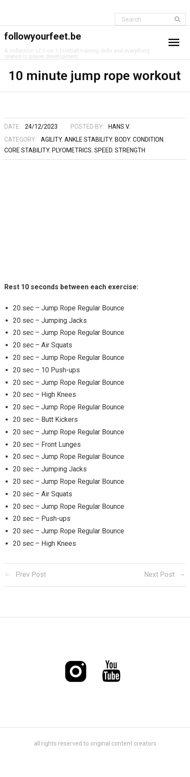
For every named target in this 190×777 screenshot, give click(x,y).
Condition (148, 139)
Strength (130, 150)
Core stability (26, 150)
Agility (51, 139)
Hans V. (119, 126)
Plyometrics (72, 150)
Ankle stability (88, 139)
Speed (103, 150)
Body (122, 139)
